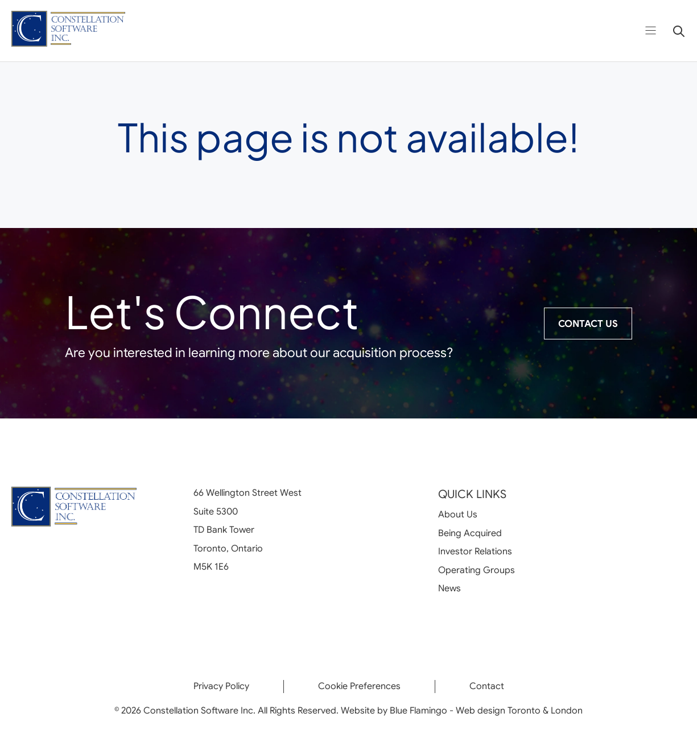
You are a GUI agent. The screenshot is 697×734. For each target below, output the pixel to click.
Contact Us (588, 324)
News (449, 588)
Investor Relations (475, 551)
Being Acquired (470, 533)
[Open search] (674, 31)
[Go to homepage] (68, 31)
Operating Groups (476, 570)
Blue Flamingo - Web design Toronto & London (486, 710)
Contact (486, 686)
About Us (457, 514)
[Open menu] (650, 30)
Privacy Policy (221, 686)
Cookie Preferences (359, 686)
